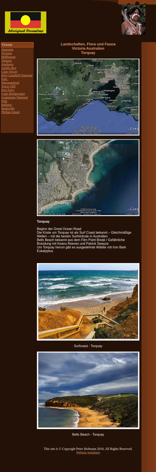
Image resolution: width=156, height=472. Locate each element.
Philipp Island (10, 112)
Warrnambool (10, 82)
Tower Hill (8, 86)
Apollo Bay (8, 68)
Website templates (88, 452)
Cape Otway (9, 71)
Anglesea (7, 64)
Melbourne (8, 57)
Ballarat (6, 105)
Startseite (7, 49)
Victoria (6, 53)
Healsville (8, 108)
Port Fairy (7, 90)
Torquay (6, 60)
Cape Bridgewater (13, 93)
